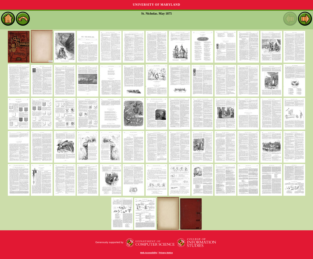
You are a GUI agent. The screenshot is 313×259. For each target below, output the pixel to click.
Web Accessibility (148, 253)
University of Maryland (156, 4)
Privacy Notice (166, 253)
